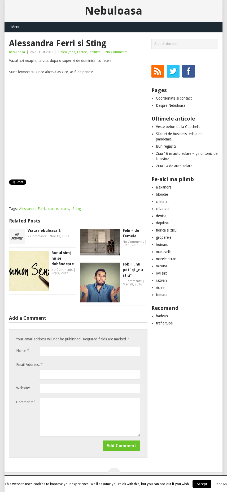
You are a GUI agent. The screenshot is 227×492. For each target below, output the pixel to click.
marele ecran (166, 259)
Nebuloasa (113, 10)
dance (53, 209)
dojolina (162, 223)
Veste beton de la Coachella (178, 127)
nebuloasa (17, 52)
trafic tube (164, 323)
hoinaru (162, 244)
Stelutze (95, 52)
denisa (161, 216)
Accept (202, 484)
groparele (163, 237)
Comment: (25, 401)
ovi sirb (162, 273)
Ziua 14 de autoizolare (174, 166)
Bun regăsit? (166, 146)
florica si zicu (166, 230)
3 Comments (132, 281)
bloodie (162, 194)
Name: (22, 350)
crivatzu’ (162, 209)
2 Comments (37, 236)
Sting (76, 209)
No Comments (116, 52)
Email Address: (29, 364)
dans (65, 209)
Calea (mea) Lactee (72, 52)
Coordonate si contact (174, 98)
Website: (23, 388)
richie (160, 287)
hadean (162, 316)
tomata (161, 295)
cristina (161, 201)
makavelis (163, 252)
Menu (15, 27)
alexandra (164, 187)
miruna (161, 266)
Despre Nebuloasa (170, 105)
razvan (161, 280)
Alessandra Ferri (32, 209)
